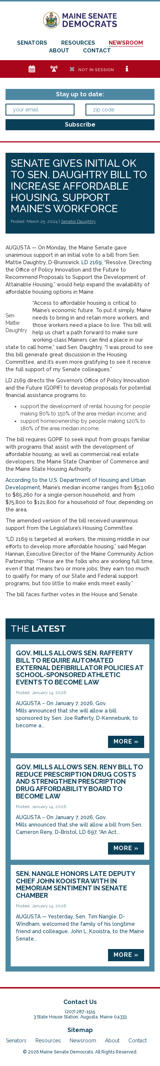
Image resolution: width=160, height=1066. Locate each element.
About (59, 50)
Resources (78, 42)
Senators (32, 42)
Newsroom (126, 42)
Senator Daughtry (78, 221)
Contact (97, 50)
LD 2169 (91, 262)
